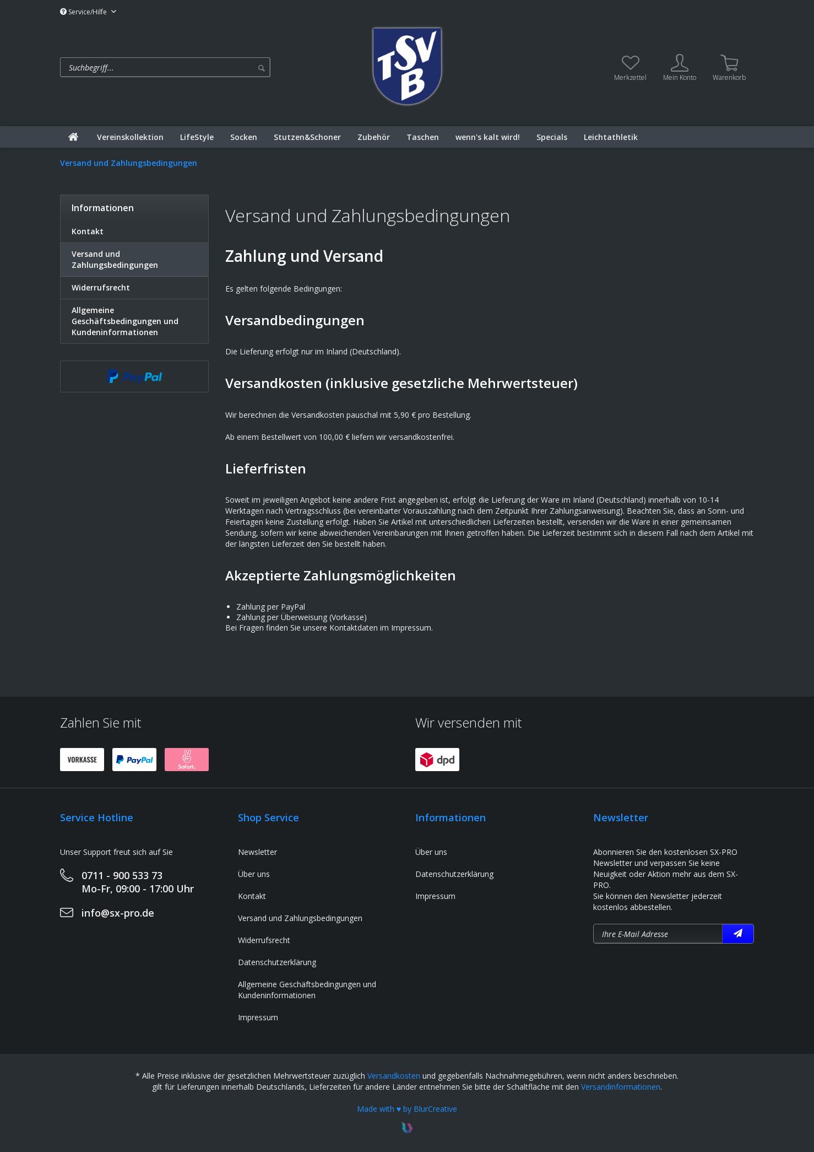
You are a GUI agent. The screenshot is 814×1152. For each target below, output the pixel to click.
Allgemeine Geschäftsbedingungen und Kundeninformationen (125, 321)
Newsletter (257, 852)
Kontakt (88, 231)
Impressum (258, 1017)
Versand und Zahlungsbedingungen (115, 259)
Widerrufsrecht (101, 287)
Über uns (254, 874)
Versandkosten (393, 1075)
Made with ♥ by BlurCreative (407, 1108)
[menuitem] (210, 67)
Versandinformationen (620, 1086)
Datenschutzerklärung (277, 962)
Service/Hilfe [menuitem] (84, 11)
